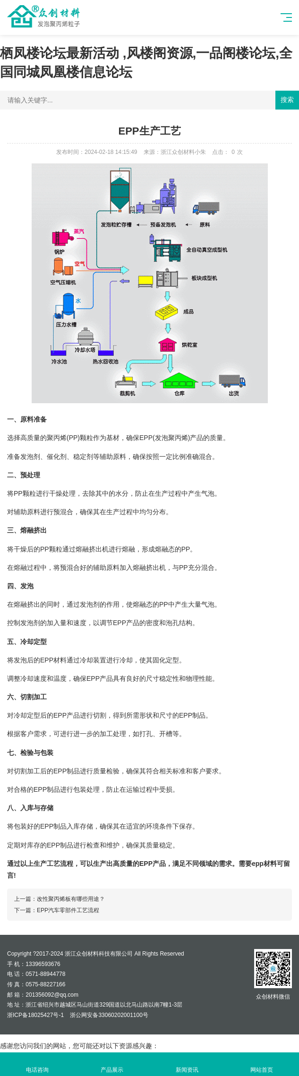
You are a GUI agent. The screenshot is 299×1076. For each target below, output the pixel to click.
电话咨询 (37, 1064)
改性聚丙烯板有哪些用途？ (71, 899)
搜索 (287, 99)
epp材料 (264, 863)
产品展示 (112, 1064)
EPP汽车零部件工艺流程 (68, 910)
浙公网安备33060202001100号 (108, 1015)
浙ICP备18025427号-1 (35, 1015)
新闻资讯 (187, 1064)
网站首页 (261, 1064)
